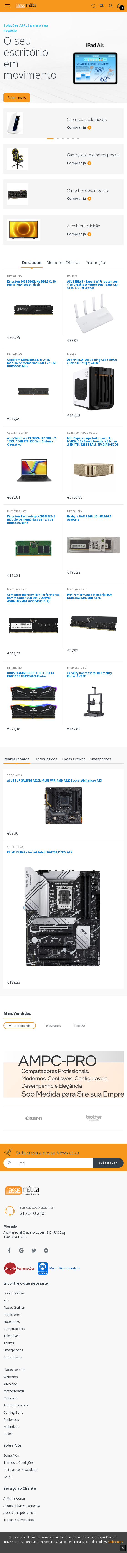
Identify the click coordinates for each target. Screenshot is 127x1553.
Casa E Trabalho (17, 433)
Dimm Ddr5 (14, 276)
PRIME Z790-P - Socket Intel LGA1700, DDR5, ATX (39, 852)
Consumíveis (12, 1357)
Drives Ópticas (13, 1293)
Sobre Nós (11, 1455)
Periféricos (11, 1419)
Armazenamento (15, 1405)
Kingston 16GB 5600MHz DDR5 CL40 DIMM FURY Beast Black (31, 283)
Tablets (8, 1343)
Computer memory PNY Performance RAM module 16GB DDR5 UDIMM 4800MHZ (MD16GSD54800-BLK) (33, 598)
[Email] (53, 1163)
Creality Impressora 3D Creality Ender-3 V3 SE (89, 674)
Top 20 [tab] (79, 1025)
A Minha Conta (14, 1498)
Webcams (10, 1377)
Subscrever (108, 1163)
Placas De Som (14, 1369)
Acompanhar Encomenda (21, 1505)
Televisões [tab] (52, 1025)
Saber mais (16, 99)
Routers (72, 276)
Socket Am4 (14, 775)
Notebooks (11, 1321)
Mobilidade (11, 1426)
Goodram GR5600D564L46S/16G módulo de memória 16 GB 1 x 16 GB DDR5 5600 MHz (31, 363)
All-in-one (10, 1384)
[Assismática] (26, 5)
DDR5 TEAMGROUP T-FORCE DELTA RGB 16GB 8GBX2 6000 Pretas (30, 674)
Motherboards (13, 1391)
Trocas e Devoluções (18, 1519)
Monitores (10, 1398)
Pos (6, 1300)
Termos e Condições (18, 1462)
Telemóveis (11, 1336)
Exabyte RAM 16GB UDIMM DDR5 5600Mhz (89, 518)
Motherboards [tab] (19, 1025)
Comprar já (79, 127)
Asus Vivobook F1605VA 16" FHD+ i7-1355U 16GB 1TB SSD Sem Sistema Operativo (32, 441)
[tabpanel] (63, 57)
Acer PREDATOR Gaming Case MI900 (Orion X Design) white (92, 361)
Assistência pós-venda (19, 1512)
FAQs (7, 1476)
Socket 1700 (14, 847)
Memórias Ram (16, 511)
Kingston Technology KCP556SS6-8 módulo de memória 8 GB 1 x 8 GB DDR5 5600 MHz (31, 519)
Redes (7, 1433)
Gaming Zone (13, 1412)
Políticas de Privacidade (20, 1469)
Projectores (11, 1314)
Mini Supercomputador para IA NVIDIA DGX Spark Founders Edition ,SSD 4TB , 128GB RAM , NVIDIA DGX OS (92, 441)
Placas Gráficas (14, 1307)
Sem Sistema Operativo (82, 433)
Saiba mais (115, 1542)
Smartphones (13, 1350)
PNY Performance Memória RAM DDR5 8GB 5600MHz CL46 (89, 596)
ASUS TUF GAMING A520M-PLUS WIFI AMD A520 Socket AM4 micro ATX (54, 780)
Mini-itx (71, 354)
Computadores (14, 1328)
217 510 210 (32, 1213)
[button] (93, 5)
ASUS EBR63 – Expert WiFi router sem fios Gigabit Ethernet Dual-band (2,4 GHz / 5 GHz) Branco (93, 285)
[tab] (31, 263)
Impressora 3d (76, 668)
